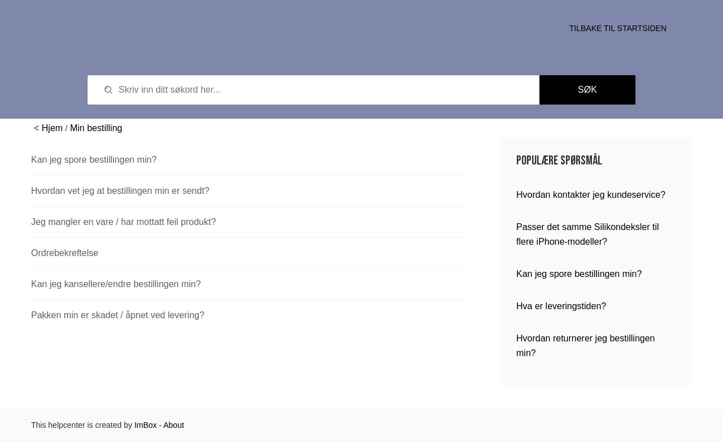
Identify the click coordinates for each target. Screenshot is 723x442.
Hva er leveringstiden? (561, 306)
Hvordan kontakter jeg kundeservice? (590, 195)
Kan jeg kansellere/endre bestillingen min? (116, 284)
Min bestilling (96, 128)
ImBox (145, 425)
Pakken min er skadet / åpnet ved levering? (117, 315)
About (173, 425)
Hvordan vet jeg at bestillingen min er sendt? (120, 191)
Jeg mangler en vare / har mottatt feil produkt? (123, 222)
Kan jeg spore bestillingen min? (93, 159)
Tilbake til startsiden (618, 28)
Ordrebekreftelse (64, 253)
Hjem (52, 128)
